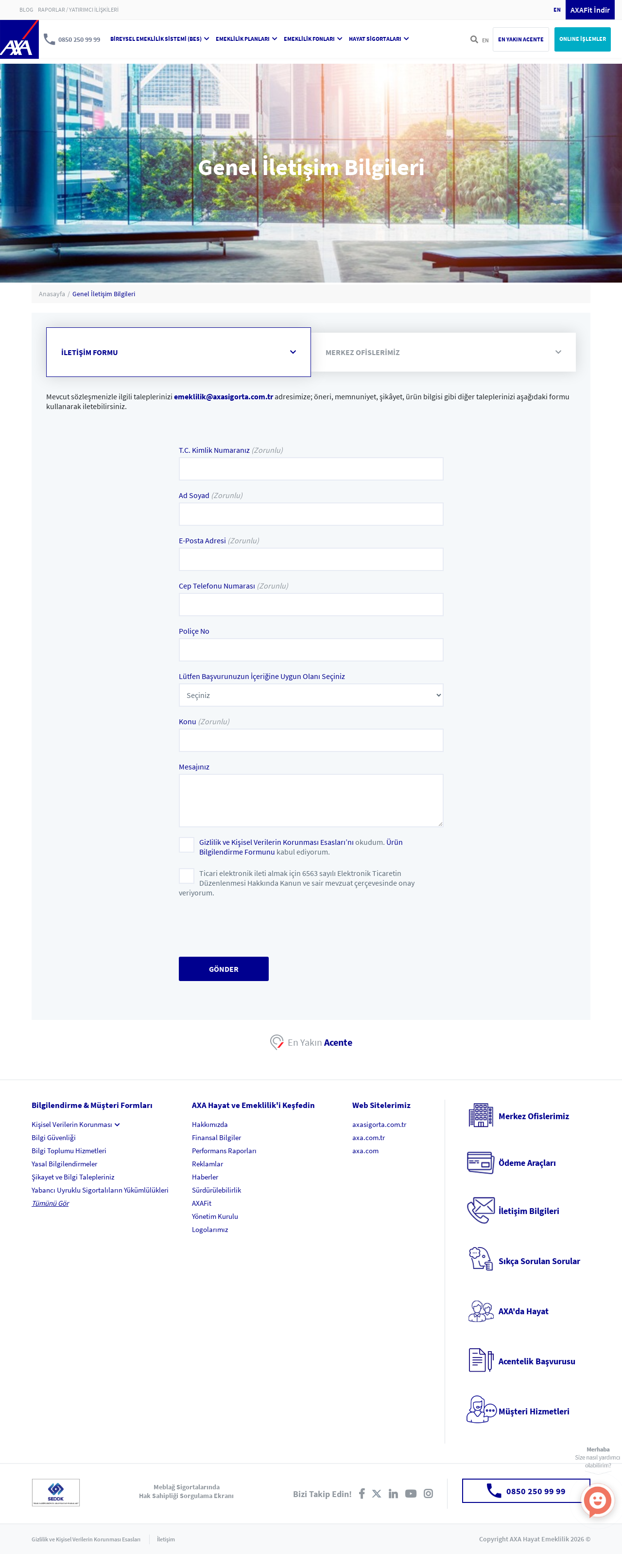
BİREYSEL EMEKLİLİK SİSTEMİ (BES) (159, 38)
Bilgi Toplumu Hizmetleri (69, 1150)
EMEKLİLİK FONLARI (313, 38)
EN (557, 9)
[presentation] (253, 928)
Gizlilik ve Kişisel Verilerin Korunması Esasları (86, 1539)
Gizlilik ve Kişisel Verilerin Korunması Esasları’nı (276, 842)
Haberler (205, 1176)
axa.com (365, 1150)
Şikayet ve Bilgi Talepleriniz (73, 1176)
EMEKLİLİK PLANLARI (246, 38)
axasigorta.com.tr (379, 1124)
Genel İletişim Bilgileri (103, 293)
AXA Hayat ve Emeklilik (19, 39)
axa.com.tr (368, 1137)
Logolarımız (210, 1229)
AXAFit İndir (590, 10)
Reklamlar (207, 1163)
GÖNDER (224, 969)
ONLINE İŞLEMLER (582, 38)
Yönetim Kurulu (215, 1216)
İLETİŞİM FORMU (178, 352)
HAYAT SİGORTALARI (379, 38)
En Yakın (320, 1042)
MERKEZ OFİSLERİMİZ (443, 352)
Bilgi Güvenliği (54, 1137)
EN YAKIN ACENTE (521, 39)
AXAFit (201, 1203)
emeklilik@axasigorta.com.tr (223, 396)
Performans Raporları (224, 1150)
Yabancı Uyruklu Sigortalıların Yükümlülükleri (100, 1190)
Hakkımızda (210, 1124)
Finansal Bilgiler (216, 1137)
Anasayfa (52, 293)
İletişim (166, 1539)
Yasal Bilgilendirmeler (64, 1163)
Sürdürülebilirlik (216, 1190)
